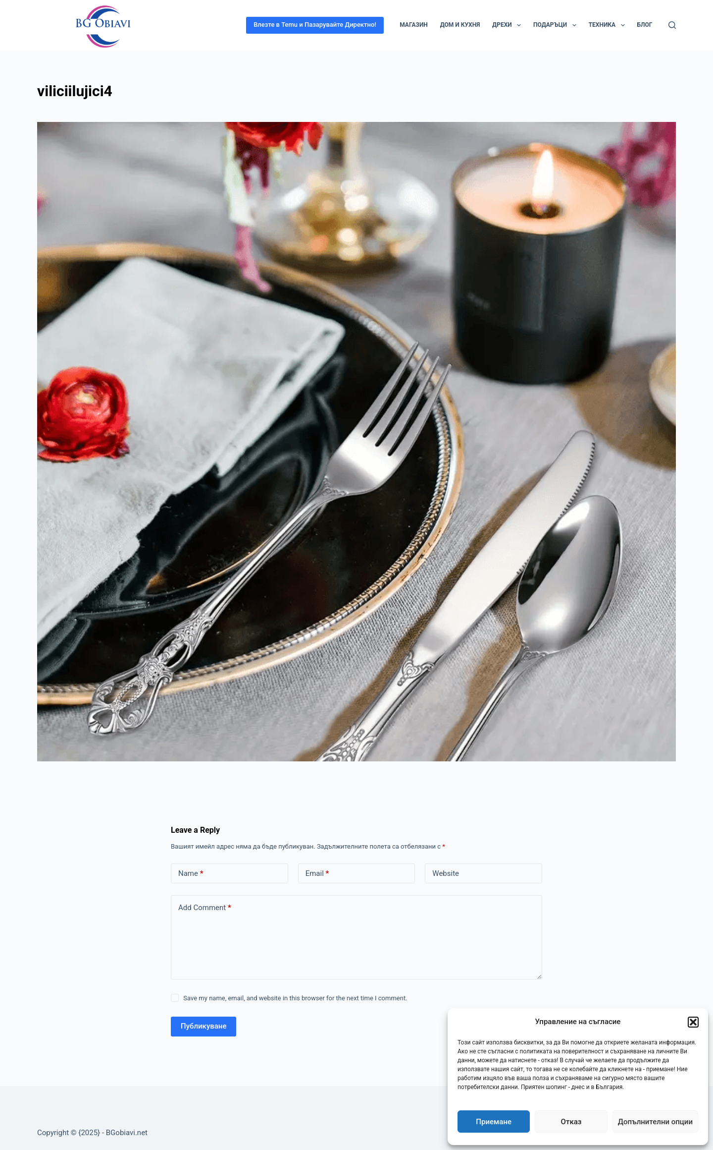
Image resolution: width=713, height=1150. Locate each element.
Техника (609, 25)
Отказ (571, 1121)
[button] (693, 1022)
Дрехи (508, 25)
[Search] (672, 25)
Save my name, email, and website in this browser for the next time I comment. (295, 998)
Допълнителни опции (655, 1121)
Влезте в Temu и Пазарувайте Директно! (315, 24)
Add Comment (204, 908)
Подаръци (556, 25)
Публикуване (203, 1026)
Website (445, 873)
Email (317, 873)
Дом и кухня (460, 24)
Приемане (493, 1121)
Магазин (414, 24)
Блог (645, 24)
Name (191, 873)
